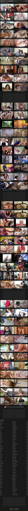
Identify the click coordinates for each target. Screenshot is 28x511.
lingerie (21, 424)
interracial (7, 482)
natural (21, 435)
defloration (7, 448)
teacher (21, 472)
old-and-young (21, 444)
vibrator (21, 481)
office (21, 439)
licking (21, 423)
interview (7, 484)
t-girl (21, 467)
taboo (21, 469)
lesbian (21, 421)
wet (21, 487)
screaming (21, 460)
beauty (7, 435)
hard (7, 478)
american (7, 424)
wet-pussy (21, 488)
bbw (7, 430)
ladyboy (7, 493)
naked (21, 433)
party (21, 450)
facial (7, 459)
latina (7, 494)
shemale (21, 466)
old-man (21, 445)
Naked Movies (6, 1)
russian (21, 459)
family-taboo (7, 463)
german (7, 469)
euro (7, 453)
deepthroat (7, 447)
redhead (21, 457)
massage (21, 427)
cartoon (7, 438)
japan (7, 485)
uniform (21, 478)
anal (7, 426)
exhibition (7, 456)
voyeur (21, 484)
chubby (7, 442)
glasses (7, 472)
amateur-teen (7, 423)
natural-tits (21, 436)
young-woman (21, 494)
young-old (21, 493)
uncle (21, 476)
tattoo (21, 470)
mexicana (21, 432)
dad (7, 444)
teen (21, 473)
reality (21, 456)
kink (7, 490)
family (7, 460)
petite (21, 453)
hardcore (7, 479)
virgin (21, 482)
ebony (7, 451)
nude (21, 438)
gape (7, 467)
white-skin (21, 490)
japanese (7, 487)
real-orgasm (21, 454)
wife (21, 491)
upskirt (21, 479)
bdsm (7, 432)
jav (7, 488)
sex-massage (21, 461)
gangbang (7, 466)
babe (7, 429)
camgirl (7, 436)
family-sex (7, 461)
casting (7, 439)
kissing (7, 491)
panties (21, 448)
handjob (7, 476)
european (7, 454)
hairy (7, 473)
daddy (7, 445)
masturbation (21, 429)
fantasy (7, 464)
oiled (21, 442)
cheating (7, 441)
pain (21, 447)
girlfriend (7, 470)
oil (21, 441)
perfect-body (21, 451)
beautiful (7, 433)
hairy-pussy (7, 475)
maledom (21, 426)
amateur (7, 421)
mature (21, 430)
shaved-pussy (21, 464)
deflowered (7, 450)
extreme (7, 457)
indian (7, 481)
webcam (21, 485)
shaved (21, 463)
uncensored (21, 475)
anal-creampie (7, 427)
